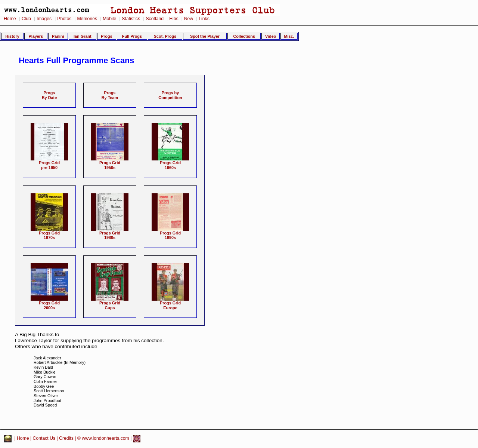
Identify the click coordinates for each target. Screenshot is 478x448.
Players (35, 36)
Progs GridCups (109, 303)
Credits (66, 438)
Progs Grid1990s (170, 233)
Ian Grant (82, 36)
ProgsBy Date (49, 95)
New (188, 18)
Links (204, 18)
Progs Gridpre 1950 (49, 163)
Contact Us (44, 438)
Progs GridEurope (170, 303)
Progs (106, 36)
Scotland (155, 18)
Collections (244, 36)
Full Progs (132, 36)
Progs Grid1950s (109, 163)
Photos (64, 18)
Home (10, 18)
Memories (87, 18)
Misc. (289, 36)
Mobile (109, 18)
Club (26, 18)
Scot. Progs (165, 36)
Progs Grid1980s (109, 233)
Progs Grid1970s (49, 233)
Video (270, 36)
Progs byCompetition (170, 95)
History (12, 36)
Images (44, 18)
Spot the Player (205, 36)
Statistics (131, 18)
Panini (58, 36)
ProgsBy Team (110, 95)
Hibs (173, 18)
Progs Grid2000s (49, 303)
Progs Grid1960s (170, 163)
